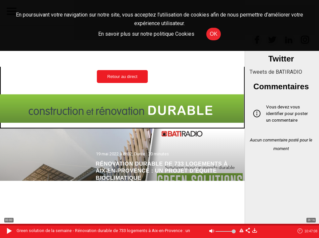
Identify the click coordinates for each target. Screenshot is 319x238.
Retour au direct (122, 76)
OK (213, 34)
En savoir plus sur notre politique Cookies (146, 34)
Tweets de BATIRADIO (276, 72)
